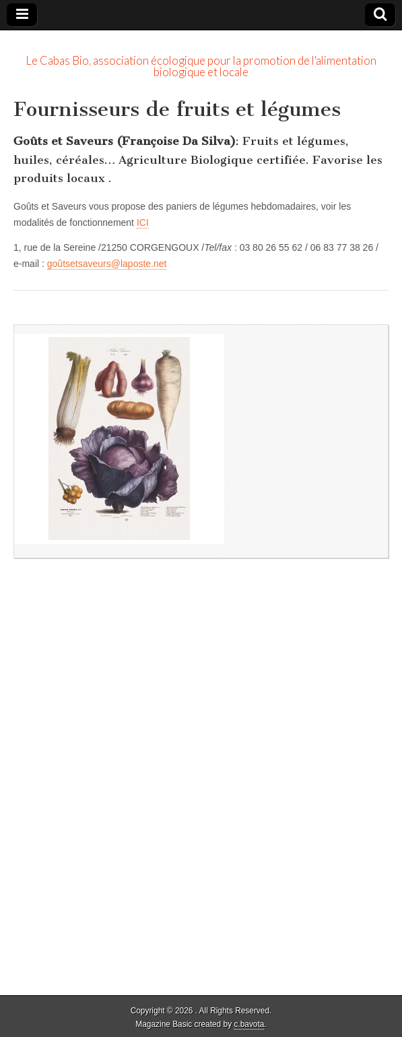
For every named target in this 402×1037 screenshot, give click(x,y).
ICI (143, 222)
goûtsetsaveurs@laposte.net (107, 263)
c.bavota (249, 1024)
